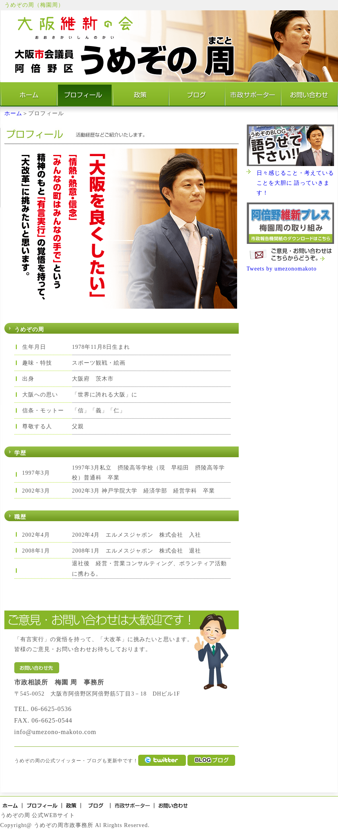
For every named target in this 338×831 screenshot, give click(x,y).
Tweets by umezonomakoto (282, 269)
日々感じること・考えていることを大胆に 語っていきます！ (295, 183)
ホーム (13, 113)
